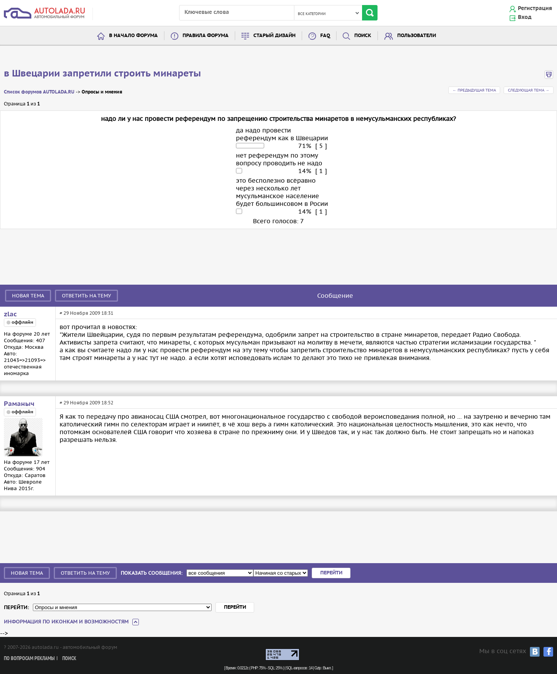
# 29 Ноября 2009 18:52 (86, 403)
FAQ (325, 36)
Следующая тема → (528, 90)
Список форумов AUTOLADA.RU (39, 92)
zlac (10, 314)
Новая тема (28, 295)
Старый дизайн (274, 36)
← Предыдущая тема (474, 90)
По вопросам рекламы (29, 658)
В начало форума (133, 36)
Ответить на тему (86, 295)
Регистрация (535, 8)
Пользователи (416, 36)
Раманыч (19, 404)
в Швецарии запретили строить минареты (102, 73)
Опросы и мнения (102, 92)
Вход (524, 17)
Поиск (362, 36)
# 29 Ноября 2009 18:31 (86, 313)
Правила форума (206, 36)
